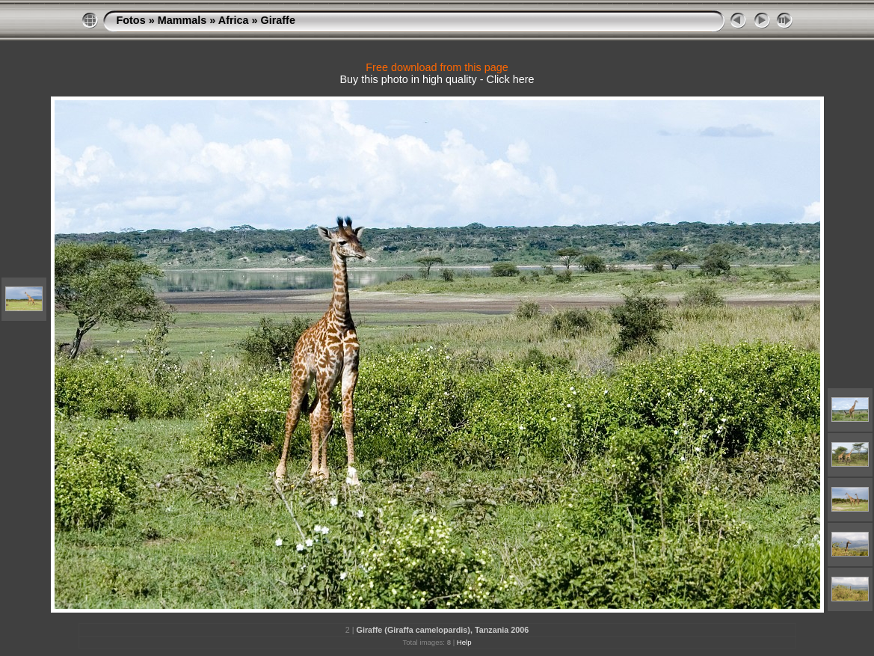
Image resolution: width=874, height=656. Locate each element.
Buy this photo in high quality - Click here (437, 79)
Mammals (182, 20)
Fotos (131, 20)
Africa (233, 20)
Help (464, 642)
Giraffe (278, 20)
